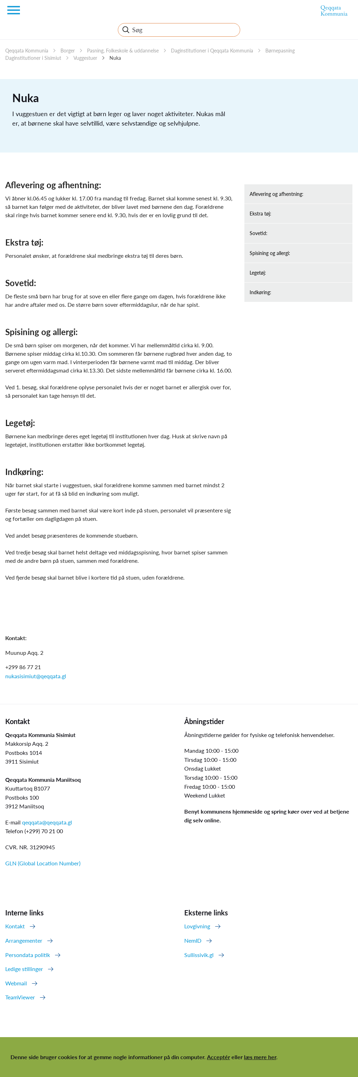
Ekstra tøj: (260, 214)
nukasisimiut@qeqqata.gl (35, 676)
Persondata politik (27, 954)
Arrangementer (23, 940)
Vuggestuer (85, 58)
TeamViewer (20, 997)
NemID (192, 940)
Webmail (16, 983)
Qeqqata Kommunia (26, 51)
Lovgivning (197, 926)
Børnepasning (280, 51)
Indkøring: (260, 292)
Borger (67, 51)
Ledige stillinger (24, 968)
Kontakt (15, 926)
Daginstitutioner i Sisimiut (33, 58)
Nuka (115, 58)
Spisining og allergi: (270, 253)
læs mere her (260, 1057)
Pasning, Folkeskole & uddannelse (123, 51)
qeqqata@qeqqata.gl (47, 822)
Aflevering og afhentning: (276, 194)
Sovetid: (258, 233)
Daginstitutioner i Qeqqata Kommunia (212, 51)
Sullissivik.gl (199, 954)
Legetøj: (258, 273)
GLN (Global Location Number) (42, 863)
